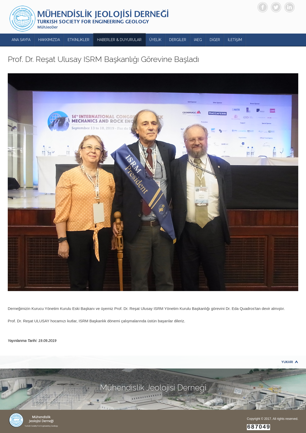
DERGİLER (177, 40)
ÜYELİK (155, 40)
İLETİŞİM (235, 40)
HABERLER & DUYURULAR (119, 40)
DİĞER (215, 40)
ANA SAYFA (21, 40)
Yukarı (287, 362)
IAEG (198, 40)
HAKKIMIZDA (49, 40)
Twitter (276, 7)
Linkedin (289, 7)
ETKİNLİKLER (78, 40)
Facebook (262, 7)
